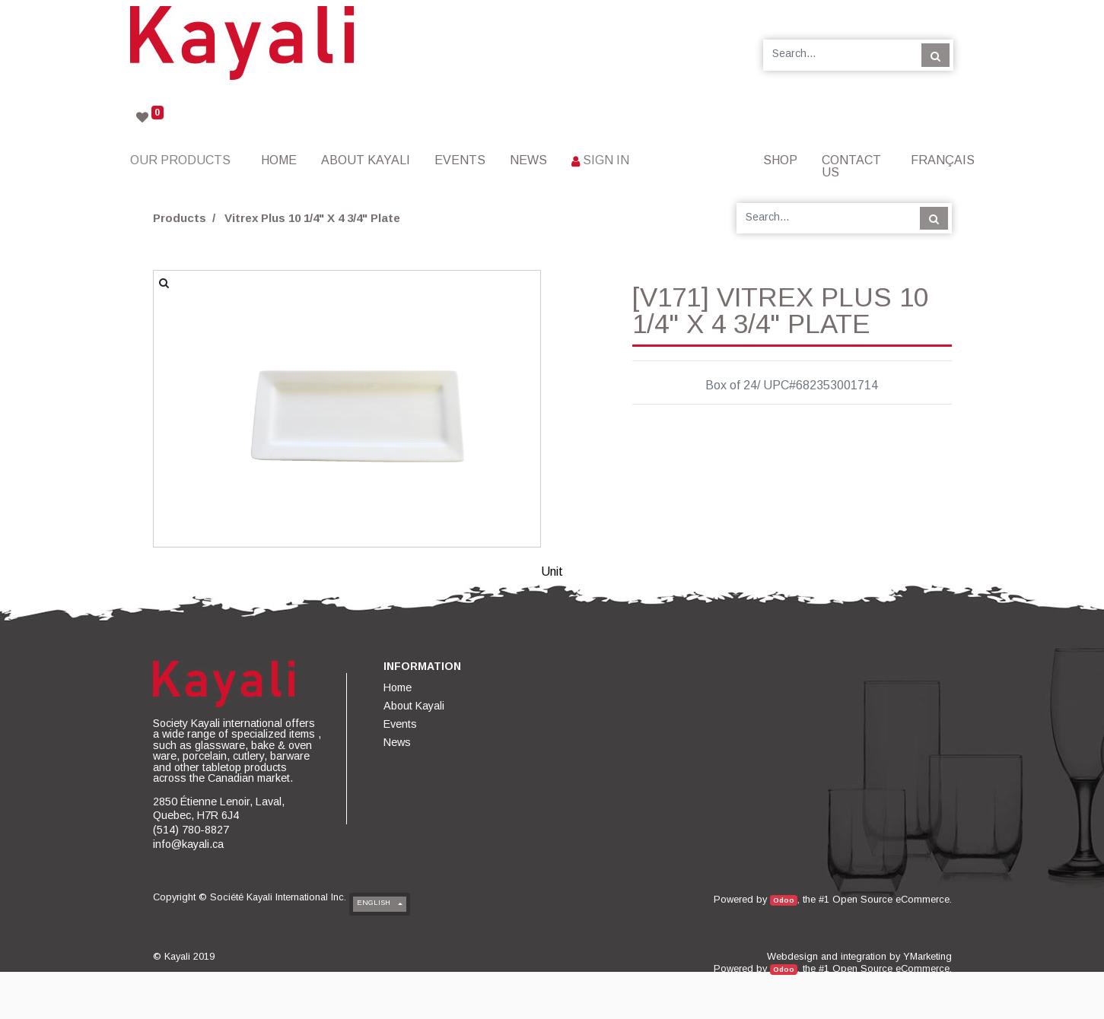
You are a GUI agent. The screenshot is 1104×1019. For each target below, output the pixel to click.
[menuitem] (279, 160)
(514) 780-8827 (191, 830)
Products (179, 217)
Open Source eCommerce (891, 899)
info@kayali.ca (188, 844)
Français (943, 160)
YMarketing (927, 956)
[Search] (935, 55)
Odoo (783, 900)
